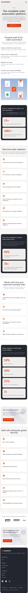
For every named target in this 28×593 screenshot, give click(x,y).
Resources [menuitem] (4, 557)
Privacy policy (4, 587)
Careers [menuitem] (3, 575)
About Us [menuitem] (3, 573)
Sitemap (20, 587)
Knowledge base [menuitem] (5, 565)
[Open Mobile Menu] (26, 2)
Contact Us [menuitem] (4, 577)
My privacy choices (13, 587)
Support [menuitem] (4, 563)
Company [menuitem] (4, 571)
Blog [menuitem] (3, 559)
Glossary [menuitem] (3, 567)
